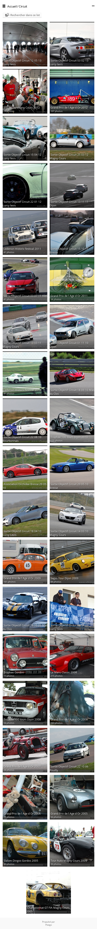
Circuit (23, 6)
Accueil (12, 6)
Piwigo (48, 924)
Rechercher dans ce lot (25, 15)
